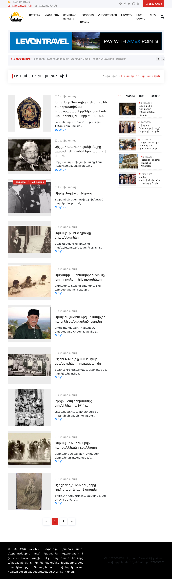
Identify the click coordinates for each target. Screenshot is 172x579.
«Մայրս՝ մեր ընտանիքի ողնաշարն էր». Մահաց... (147, 111)
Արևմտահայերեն (20, 5)
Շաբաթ (130, 96)
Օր (119, 96)
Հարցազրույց (107, 15)
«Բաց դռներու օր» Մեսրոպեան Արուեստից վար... (148, 145)
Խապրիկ (126, 15)
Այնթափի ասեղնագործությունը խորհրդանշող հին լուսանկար (80, 277)
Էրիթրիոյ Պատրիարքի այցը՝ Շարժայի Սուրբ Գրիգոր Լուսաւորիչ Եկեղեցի (80, 58)
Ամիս (142, 96)
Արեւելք (34, 15)
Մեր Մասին (140, 16)
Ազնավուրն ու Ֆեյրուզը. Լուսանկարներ (73, 235)
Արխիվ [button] (85, 22)
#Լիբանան (38, 182)
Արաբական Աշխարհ (70, 16)
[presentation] (158, 59)
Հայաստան (52, 15)
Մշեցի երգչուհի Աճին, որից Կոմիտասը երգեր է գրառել (76, 487)
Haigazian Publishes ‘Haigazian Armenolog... (150, 163)
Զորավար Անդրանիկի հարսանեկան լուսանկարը (76, 445)
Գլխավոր (109, 76)
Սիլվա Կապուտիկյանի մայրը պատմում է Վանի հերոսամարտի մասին (81, 151)
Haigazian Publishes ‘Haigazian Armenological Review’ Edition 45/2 (69, 61)
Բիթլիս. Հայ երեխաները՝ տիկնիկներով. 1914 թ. (74, 403)
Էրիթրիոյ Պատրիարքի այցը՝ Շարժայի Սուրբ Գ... (149, 128)
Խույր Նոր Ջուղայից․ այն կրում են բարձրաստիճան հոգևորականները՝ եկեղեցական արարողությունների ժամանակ (81, 109)
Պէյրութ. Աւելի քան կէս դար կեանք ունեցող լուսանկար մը (78, 361)
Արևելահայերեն (46, 5)
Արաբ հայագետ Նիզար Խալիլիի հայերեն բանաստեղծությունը (80, 319)
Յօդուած (87, 15)
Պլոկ (152, 15)
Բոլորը (155, 96)
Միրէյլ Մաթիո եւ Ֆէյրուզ (73, 193)
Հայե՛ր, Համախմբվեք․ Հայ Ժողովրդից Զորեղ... (150, 180)
